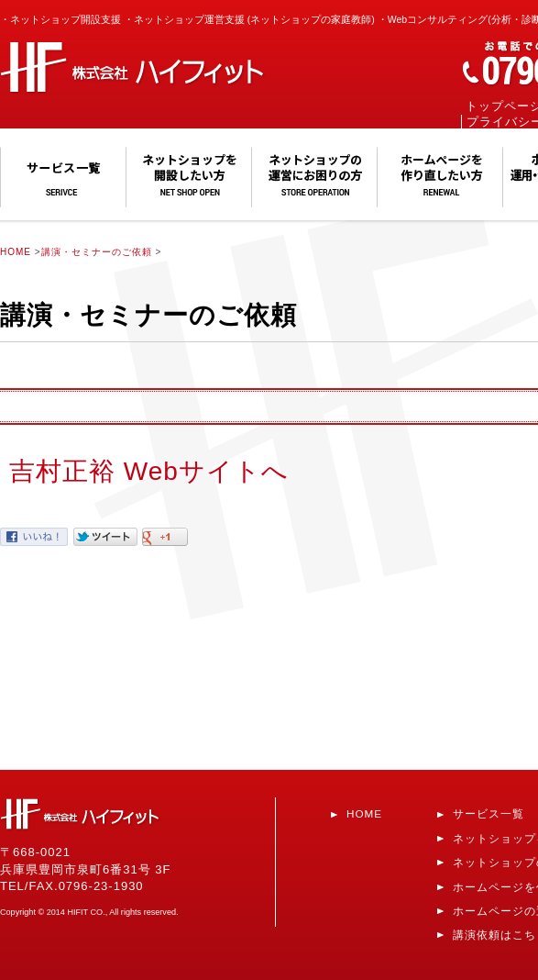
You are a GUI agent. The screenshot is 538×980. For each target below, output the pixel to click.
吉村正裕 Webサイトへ (149, 471)
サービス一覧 (488, 813)
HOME (15, 252)
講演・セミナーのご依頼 (96, 252)
